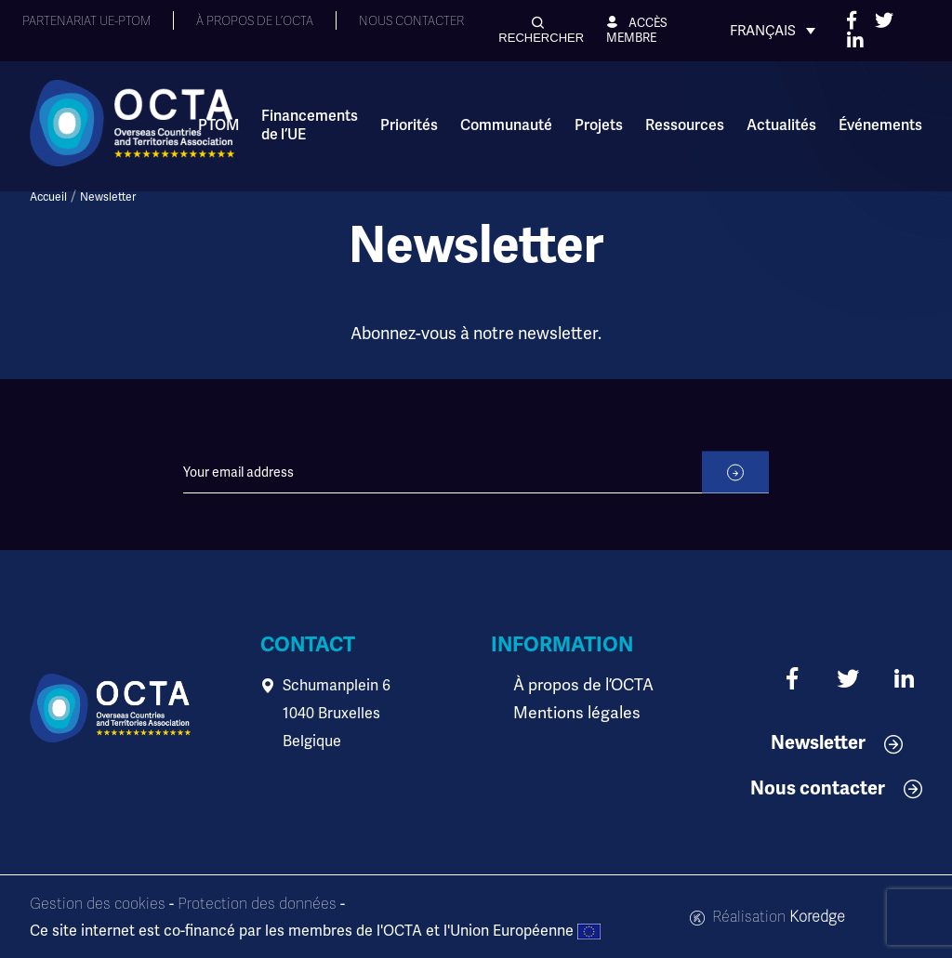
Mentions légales (570, 713)
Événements (880, 125)
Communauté (506, 125)
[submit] (735, 494)
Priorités (409, 125)
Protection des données (257, 904)
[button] (541, 31)
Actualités (781, 125)
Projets (599, 125)
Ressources (684, 125)
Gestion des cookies (97, 904)
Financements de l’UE (309, 125)
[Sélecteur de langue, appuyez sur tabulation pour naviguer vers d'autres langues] (773, 31)
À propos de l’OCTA (577, 685)
